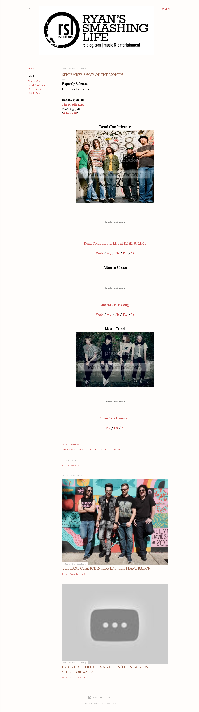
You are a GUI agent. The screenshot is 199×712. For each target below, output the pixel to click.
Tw (125, 253)
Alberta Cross (35, 81)
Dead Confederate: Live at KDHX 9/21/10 (115, 243)
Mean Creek (34, 89)
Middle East (34, 93)
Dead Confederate (38, 85)
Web (99, 253)
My (108, 253)
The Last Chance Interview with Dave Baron (106, 568)
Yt (132, 253)
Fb (117, 253)
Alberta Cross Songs (115, 305)
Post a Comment (71, 465)
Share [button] (31, 68)
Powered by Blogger (99, 697)
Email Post (74, 445)
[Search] (166, 9)
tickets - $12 (70, 113)
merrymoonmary (108, 703)
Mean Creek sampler (115, 418)
